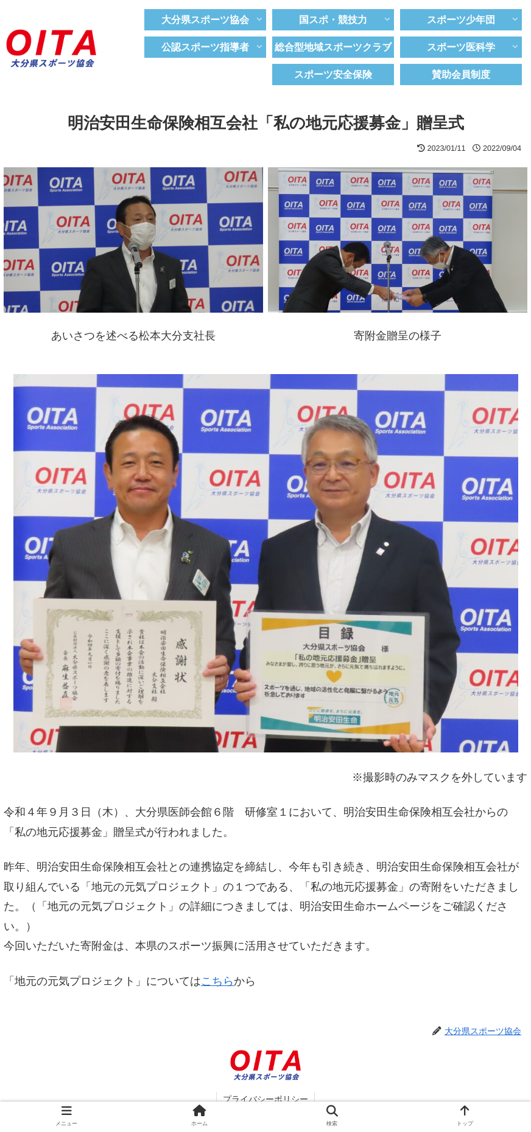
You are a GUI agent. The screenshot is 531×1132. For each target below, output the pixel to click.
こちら (217, 981)
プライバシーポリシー (265, 1099)
